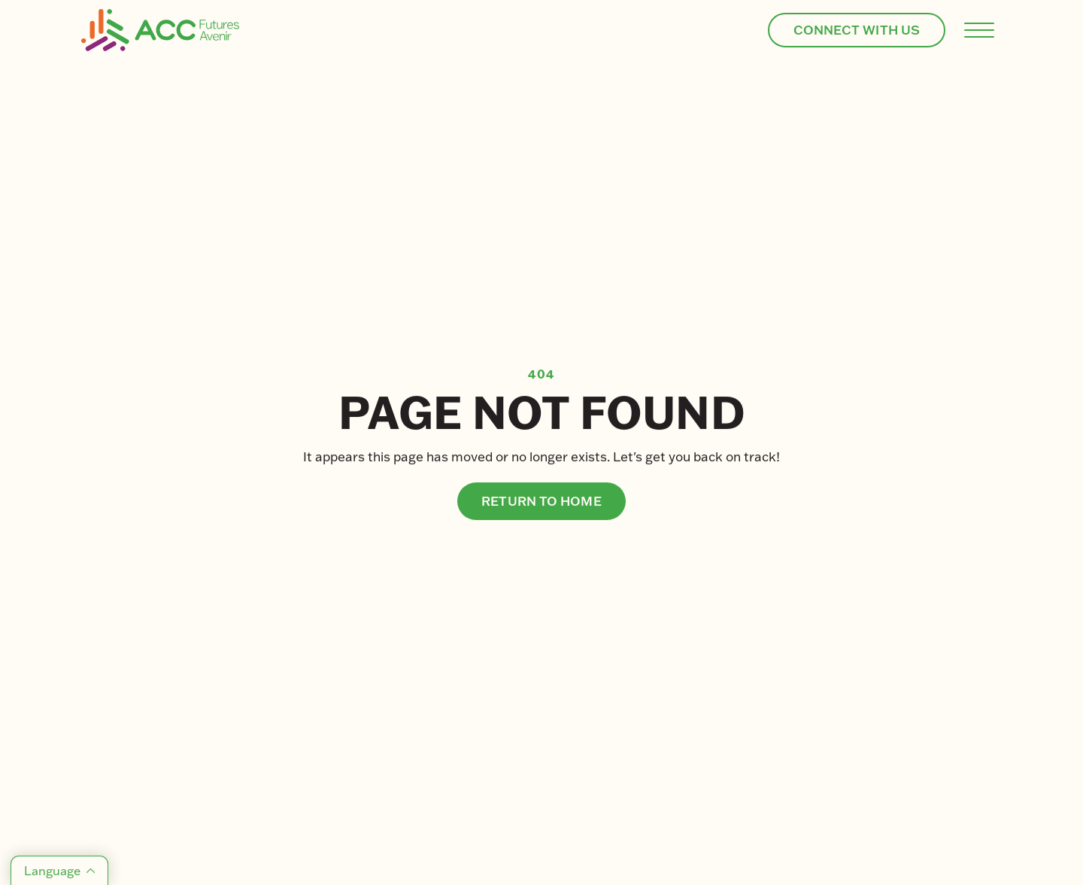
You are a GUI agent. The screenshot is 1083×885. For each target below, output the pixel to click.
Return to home (541, 501)
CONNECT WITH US (857, 30)
